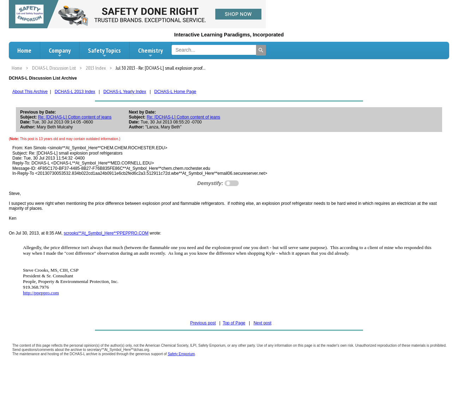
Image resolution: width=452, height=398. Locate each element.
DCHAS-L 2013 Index (75, 91)
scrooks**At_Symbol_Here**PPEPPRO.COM (106, 233)
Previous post (203, 323)
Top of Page (234, 323)
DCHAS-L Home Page (175, 91)
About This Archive (30, 91)
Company (60, 52)
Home (24, 50)
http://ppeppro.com (41, 292)
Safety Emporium (181, 354)
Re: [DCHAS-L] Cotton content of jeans (75, 117)
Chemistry (150, 52)
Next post (263, 323)
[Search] (261, 50)
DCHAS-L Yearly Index (124, 91)
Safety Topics (104, 52)
